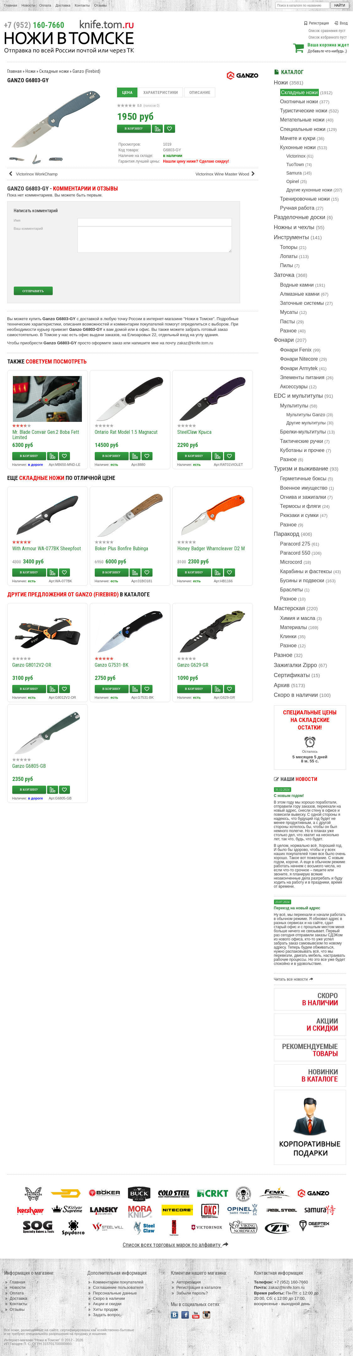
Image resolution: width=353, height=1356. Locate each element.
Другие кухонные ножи (309, 189)
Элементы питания (302, 377)
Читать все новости (294, 979)
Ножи (281, 82)
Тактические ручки (301, 441)
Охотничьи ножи (299, 101)
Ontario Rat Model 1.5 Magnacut (126, 432)
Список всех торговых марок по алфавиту (176, 1244)
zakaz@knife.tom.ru (195, 343)
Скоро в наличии (296, 695)
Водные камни (297, 285)
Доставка (63, 5)
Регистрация (316, 23)
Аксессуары (294, 386)
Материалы (293, 627)
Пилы (286, 265)
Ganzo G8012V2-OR (31, 665)
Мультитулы (294, 405)
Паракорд (286, 534)
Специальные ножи (303, 129)
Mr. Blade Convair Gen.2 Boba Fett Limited (45, 434)
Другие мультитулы (306, 422)
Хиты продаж (102, 1309)
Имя (17, 220)
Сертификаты (292, 675)
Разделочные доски (299, 217)
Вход (341, 23)
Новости (28, 5)
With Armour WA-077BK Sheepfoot (46, 549)
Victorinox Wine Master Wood (226, 174)
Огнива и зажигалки (303, 497)
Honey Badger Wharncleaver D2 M (211, 549)
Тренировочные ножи (305, 199)
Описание (199, 92)
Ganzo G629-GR (192, 665)
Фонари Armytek (299, 368)
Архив (282, 685)
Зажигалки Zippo (295, 665)
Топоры (288, 247)
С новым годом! (289, 796)
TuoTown (295, 164)
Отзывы (100, 5)
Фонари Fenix (296, 349)
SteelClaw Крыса (194, 432)
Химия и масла (297, 618)
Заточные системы (302, 303)
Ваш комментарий (28, 228)
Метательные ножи (302, 119)
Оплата (45, 5)
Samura (294, 172)
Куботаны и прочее (302, 450)
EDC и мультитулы (298, 396)
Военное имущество (304, 488)
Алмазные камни (300, 294)
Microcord (291, 562)
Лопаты (288, 256)
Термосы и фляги (300, 506)
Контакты (82, 5)
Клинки (288, 636)
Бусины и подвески (302, 580)
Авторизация (186, 1282)
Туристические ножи (304, 110)
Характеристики (160, 92)
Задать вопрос (103, 1314)
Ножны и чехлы (294, 227)
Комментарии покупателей (115, 1282)
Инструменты (291, 237)
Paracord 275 (295, 543)
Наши (295, 779)
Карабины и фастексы (306, 571)
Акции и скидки (104, 1303)
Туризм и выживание (301, 468)
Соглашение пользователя (115, 1287)
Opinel (292, 181)
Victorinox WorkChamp (33, 174)
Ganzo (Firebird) (86, 71)
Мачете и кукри (298, 138)
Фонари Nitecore (299, 359)
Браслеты (291, 589)
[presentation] (185, 269)
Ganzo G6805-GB (29, 766)
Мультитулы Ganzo (305, 414)
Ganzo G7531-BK (111, 665)
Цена (127, 92)
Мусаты (289, 312)
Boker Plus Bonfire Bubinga (121, 549)
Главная (10, 5)
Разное (288, 330)
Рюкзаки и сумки (299, 515)
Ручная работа (297, 208)
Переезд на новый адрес (297, 908)
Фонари (284, 340)
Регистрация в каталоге (196, 1287)
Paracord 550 (295, 553)
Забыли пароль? (189, 1293)
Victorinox (296, 156)
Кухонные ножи (298, 147)
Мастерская (289, 608)
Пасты (287, 321)
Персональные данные (112, 1293)
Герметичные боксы (303, 478)
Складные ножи (299, 92)
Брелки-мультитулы (303, 431)
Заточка (284, 275)
